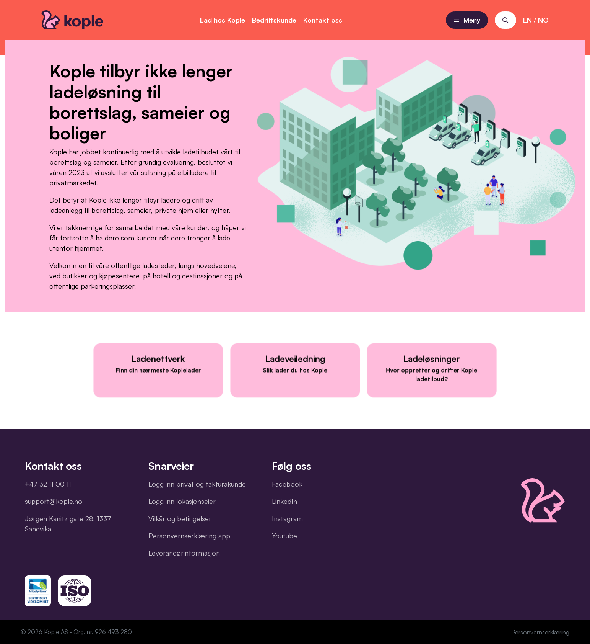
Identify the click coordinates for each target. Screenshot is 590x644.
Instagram (287, 518)
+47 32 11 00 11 (48, 484)
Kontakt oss (322, 20)
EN (527, 20)
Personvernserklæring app (189, 535)
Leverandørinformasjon (184, 553)
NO (543, 20)
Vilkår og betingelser (179, 518)
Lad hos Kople (222, 20)
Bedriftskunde (274, 20)
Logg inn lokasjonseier (182, 501)
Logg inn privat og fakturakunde (197, 484)
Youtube (284, 535)
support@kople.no (53, 501)
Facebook (287, 484)
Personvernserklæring (540, 632)
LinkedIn (284, 501)
